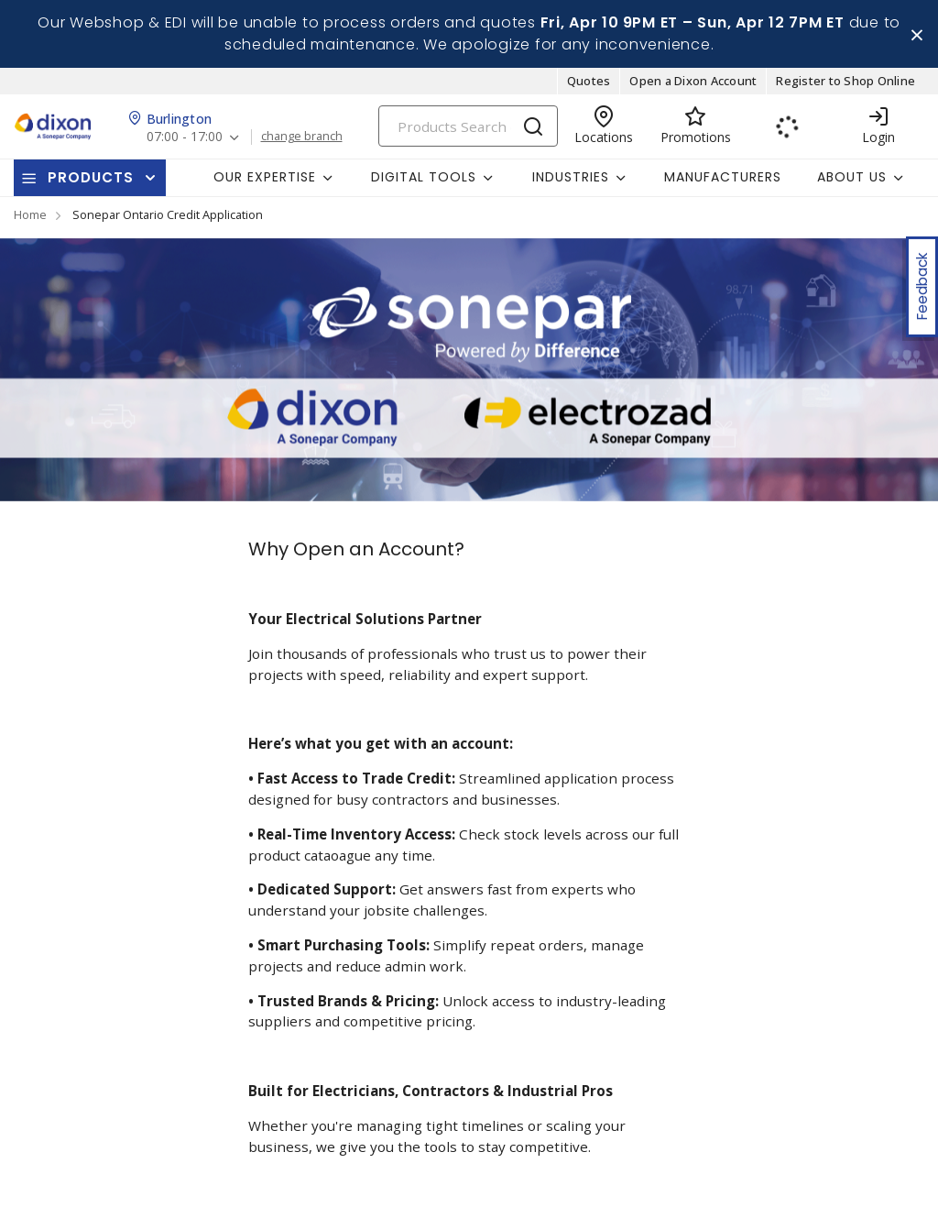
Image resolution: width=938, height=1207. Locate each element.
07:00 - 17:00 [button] (185, 137)
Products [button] (91, 177)
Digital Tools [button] (423, 177)
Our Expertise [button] (264, 177)
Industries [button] (570, 177)
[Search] (468, 126)
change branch (302, 136)
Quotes (589, 80)
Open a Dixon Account (693, 80)
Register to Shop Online (845, 80)
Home (30, 214)
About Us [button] (852, 177)
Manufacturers (722, 177)
